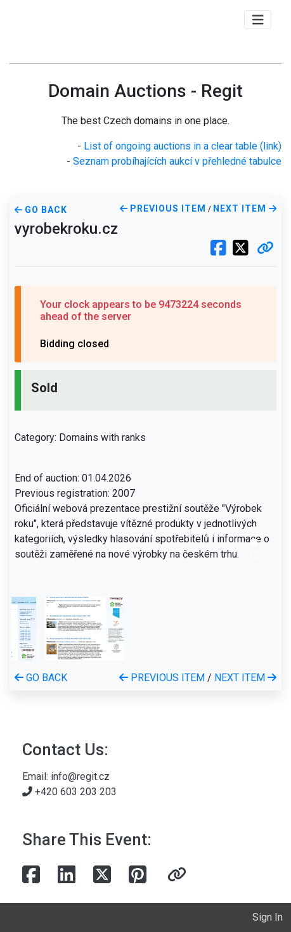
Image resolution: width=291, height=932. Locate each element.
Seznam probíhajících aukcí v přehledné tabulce (177, 161)
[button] (265, 249)
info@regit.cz (80, 776)
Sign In (267, 917)
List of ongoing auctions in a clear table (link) (182, 146)
